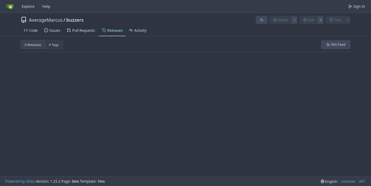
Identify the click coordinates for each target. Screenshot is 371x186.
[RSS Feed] (262, 20)
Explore (28, 6)
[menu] (329, 181)
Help (46, 6)
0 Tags (54, 44)
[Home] (10, 6)
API (362, 181)
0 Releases (33, 44)
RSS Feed (335, 44)
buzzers (74, 19)
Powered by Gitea (20, 181)
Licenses (348, 181)
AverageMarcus (46, 19)
